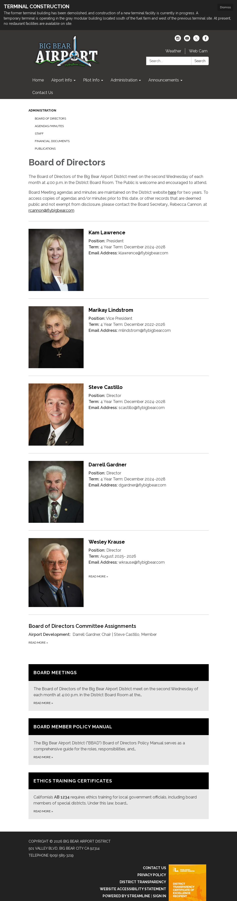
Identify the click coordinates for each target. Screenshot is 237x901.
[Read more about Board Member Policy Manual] (119, 741)
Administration (42, 110)
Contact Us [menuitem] (42, 92)
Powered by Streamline (126, 896)
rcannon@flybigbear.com (51, 210)
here (172, 192)
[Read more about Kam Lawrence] (119, 259)
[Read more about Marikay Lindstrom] (119, 337)
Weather (173, 51)
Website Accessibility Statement (133, 889)
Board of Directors (50, 118)
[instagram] (178, 40)
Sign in (159, 896)
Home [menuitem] (38, 80)
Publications (45, 148)
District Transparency (143, 882)
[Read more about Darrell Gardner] (119, 492)
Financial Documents (52, 141)
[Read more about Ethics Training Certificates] (119, 795)
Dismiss (225, 7)
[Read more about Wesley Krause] (119, 572)
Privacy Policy (151, 875)
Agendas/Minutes (49, 126)
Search (199, 61)
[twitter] (196, 40)
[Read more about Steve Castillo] (119, 414)
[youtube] (187, 40)
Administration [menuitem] (124, 80)
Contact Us (154, 868)
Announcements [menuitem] (163, 80)
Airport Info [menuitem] (61, 80)
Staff (39, 133)
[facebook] (205, 40)
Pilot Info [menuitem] (91, 80)
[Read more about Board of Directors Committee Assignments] (119, 634)
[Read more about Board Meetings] (119, 687)
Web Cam (198, 51)
